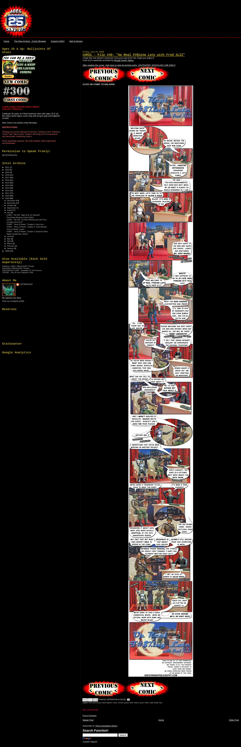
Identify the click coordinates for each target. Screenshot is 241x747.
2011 (7, 193)
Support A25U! (58, 41)
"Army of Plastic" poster (15, 229)
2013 (7, 188)
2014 (7, 185)
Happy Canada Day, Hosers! (17, 234)
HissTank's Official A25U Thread (15, 268)
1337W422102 (26, 284)
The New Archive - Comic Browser (30, 41)
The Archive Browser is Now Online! (20, 217)
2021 (7, 167)
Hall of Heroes (76, 41)
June (9, 236)
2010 (7, 196)
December (11, 201)
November (11, 203)
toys (160, 703)
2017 (7, 177)
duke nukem (134, 703)
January (10, 248)
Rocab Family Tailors (124, 60)
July (9, 213)
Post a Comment (89, 716)
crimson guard (123, 703)
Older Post (234, 720)
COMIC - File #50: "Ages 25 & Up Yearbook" (23, 215)
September (12, 208)
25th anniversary (95, 703)
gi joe (142, 703)
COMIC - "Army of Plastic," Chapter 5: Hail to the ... (25, 224)
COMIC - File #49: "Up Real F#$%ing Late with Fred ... (27, 220)
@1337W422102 (9, 155)
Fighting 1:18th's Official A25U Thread (18, 266)
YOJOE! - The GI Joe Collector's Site (17, 272)
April (9, 241)
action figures (107, 703)
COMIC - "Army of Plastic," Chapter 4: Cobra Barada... (27, 227)
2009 (7, 198)
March (10, 243)
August (10, 210)
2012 (7, 190)
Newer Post (88, 720)
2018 (7, 175)
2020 (7, 170)
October (10, 205)
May (9, 239)
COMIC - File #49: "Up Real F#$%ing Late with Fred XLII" (134, 55)
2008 (7, 251)
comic (115, 703)
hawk (147, 703)
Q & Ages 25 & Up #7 (14, 222)
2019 (7, 172)
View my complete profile (13, 301)
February (11, 246)
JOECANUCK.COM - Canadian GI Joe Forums (22, 270)
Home (6, 41)
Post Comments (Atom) (106, 726)
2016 (7, 180)
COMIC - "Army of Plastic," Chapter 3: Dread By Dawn (27, 231)
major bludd (154, 703)
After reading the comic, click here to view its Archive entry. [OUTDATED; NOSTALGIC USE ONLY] (129, 65)
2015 (7, 183)
